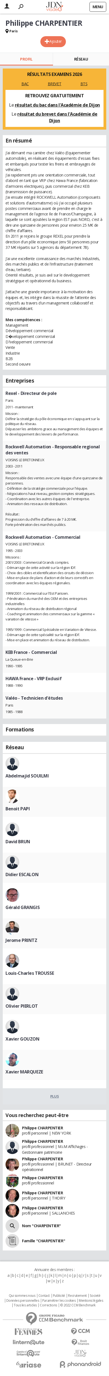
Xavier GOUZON (22, 1039)
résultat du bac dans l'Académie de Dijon (57, 105)
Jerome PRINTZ (21, 940)
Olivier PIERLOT (21, 1006)
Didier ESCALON (21, 874)
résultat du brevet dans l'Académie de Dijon (57, 117)
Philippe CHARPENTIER (42, 1127)
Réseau (81, 59)
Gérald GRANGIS (22, 907)
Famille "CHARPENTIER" (43, 1240)
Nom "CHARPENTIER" (41, 1225)
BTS (84, 83)
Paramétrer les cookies (59, 1301)
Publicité (59, 1296)
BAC (25, 83)
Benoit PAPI (17, 809)
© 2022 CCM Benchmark (78, 1305)
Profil (26, 59)
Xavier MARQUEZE (24, 1072)
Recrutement (77, 1296)
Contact (44, 1296)
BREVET (54, 83)
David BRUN (17, 842)
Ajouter (55, 41)
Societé (95, 1296)
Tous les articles (25, 1305)
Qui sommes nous (22, 1296)
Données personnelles (22, 1301)
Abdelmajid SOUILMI (27, 776)
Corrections (48, 1305)
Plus (54, 1096)
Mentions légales (91, 1301)
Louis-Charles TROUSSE (29, 973)
